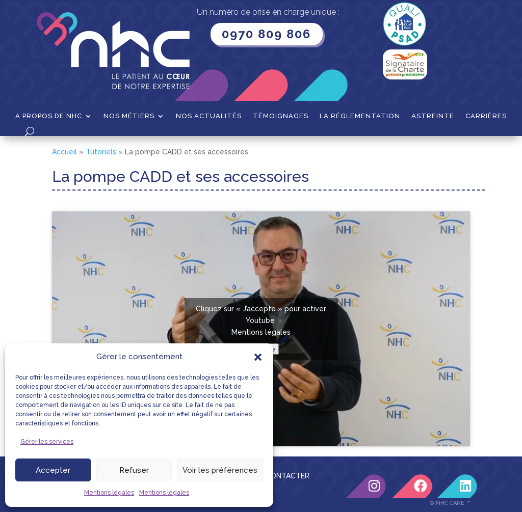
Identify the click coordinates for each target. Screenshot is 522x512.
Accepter (53, 470)
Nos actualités (209, 116)
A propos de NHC (48, 116)
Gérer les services (46, 441)
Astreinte (432, 116)
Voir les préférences (219, 470)
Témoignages (280, 116)
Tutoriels (101, 152)
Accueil (64, 152)
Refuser (134, 470)
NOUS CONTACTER (276, 476)
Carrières (486, 116)
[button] (258, 357)
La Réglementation (360, 116)
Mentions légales (109, 492)
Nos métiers (128, 116)
